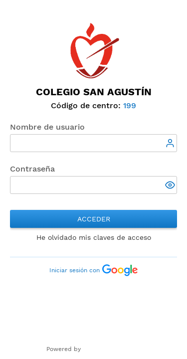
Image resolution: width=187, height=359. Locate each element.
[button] (171, 186)
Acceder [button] (93, 219)
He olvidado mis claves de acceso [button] (93, 237)
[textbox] (93, 143)
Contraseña (32, 169)
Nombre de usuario (47, 127)
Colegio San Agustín (94, 92)
